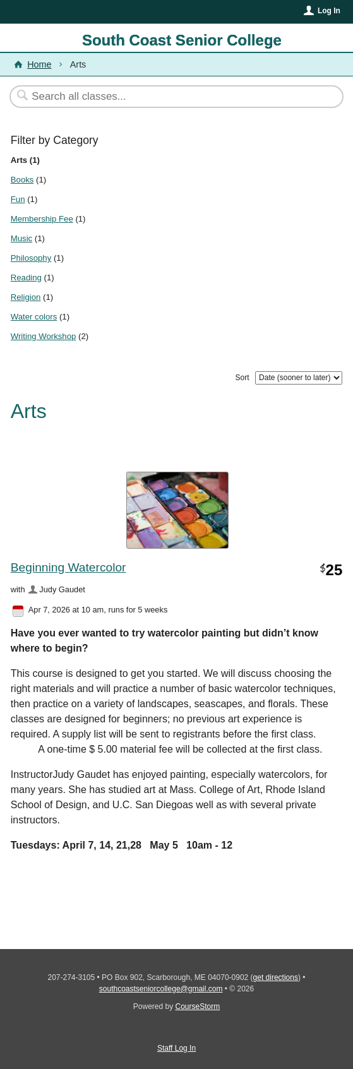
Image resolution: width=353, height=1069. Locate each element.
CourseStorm (198, 1006)
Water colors (34, 316)
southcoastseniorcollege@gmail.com (161, 988)
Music (21, 238)
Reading (26, 277)
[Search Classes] (170, 97)
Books (22, 179)
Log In (329, 10)
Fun (18, 199)
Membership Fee (42, 219)
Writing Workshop (43, 336)
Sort (242, 377)
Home (39, 64)
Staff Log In (176, 1048)
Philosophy (31, 258)
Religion (26, 297)
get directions (275, 977)
